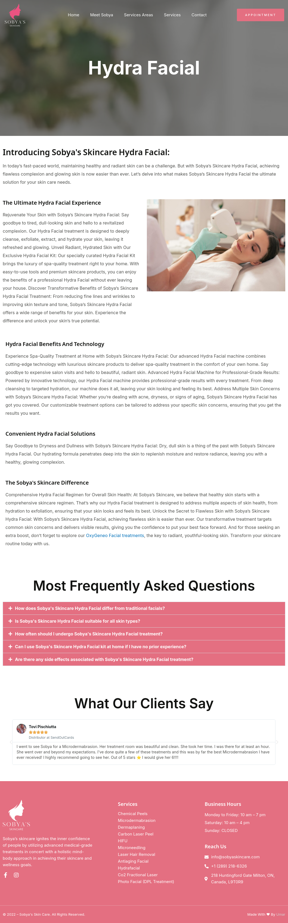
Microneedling (131, 847)
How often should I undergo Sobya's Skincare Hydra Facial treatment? (89, 634)
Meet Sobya (101, 14)
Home (73, 14)
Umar (280, 914)
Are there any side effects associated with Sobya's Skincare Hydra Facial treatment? (104, 659)
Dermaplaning (131, 827)
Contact (199, 14)
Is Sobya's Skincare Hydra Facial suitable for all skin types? (77, 621)
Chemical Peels (133, 813)
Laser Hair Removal (136, 854)
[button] (144, 608)
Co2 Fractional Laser (138, 874)
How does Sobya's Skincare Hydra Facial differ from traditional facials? (90, 608)
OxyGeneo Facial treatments (115, 535)
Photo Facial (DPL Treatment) (146, 881)
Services (172, 14)
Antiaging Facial (133, 861)
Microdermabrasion (137, 820)
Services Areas (138, 14)
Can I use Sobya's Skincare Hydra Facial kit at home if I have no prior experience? (100, 646)
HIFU (123, 840)
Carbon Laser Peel (136, 834)
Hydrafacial (129, 868)
